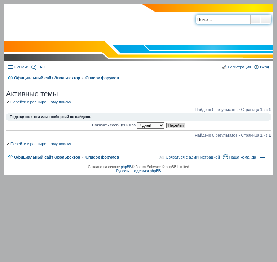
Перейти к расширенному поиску (40, 102)
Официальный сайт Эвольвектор (47, 78)
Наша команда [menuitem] (242, 157)
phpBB (126, 167)
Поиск (255, 19)
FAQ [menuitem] (41, 67)
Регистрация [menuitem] (239, 67)
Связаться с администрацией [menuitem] (193, 157)
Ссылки (21, 67)
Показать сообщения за (128, 125)
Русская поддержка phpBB (138, 171)
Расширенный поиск (266, 19)
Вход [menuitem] (264, 67)
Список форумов (102, 78)
